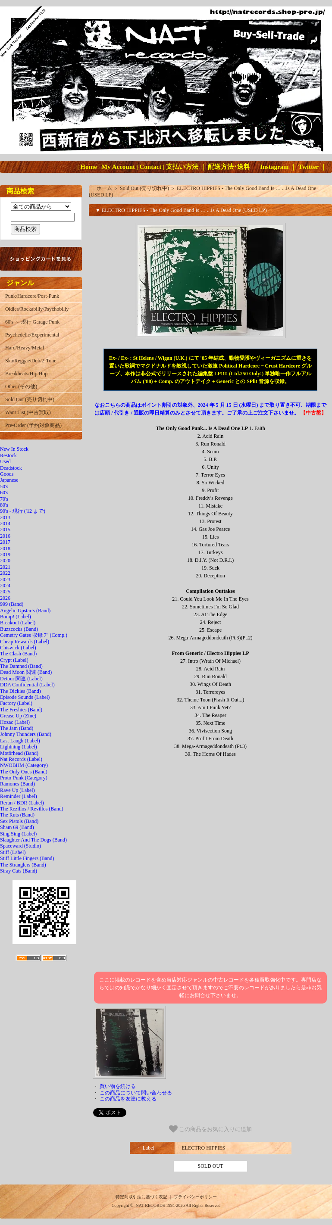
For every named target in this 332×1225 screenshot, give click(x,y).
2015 (5, 530)
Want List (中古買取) (28, 412)
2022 (5, 573)
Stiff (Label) (12, 852)
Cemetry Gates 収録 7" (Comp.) (33, 635)
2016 (5, 536)
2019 (5, 555)
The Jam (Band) (16, 728)
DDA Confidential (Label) (27, 685)
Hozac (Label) (15, 722)
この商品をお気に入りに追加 (210, 1129)
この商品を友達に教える (128, 1099)
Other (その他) (21, 386)
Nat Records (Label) (21, 759)
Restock (8, 455)
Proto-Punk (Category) (23, 778)
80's (4, 505)
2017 (5, 542)
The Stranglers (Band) (23, 865)
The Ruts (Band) (17, 815)
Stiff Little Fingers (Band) (27, 858)
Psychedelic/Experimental (32, 335)
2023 (5, 580)
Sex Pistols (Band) (19, 821)
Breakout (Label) (17, 623)
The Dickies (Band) (20, 691)
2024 (5, 586)
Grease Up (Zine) (18, 716)
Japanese (9, 480)
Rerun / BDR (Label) (22, 803)
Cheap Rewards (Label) (24, 642)
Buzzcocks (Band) (19, 629)
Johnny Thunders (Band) (25, 734)
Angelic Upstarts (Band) (25, 611)
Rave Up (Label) (17, 790)
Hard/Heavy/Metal (24, 348)
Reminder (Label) (18, 796)
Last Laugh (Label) (20, 741)
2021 (5, 567)
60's (4, 492)
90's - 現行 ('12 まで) (22, 511)
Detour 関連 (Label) (21, 679)
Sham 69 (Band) (17, 827)
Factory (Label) (16, 703)
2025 (5, 592)
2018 (5, 548)
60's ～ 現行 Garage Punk (32, 322)
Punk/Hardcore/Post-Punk (32, 296)
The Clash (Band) (18, 654)
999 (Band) (11, 604)
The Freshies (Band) (21, 710)
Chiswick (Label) (18, 648)
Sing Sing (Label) (18, 834)
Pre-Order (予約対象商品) (33, 425)
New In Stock (14, 449)
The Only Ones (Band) (23, 772)
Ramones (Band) (17, 784)
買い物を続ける (118, 1086)
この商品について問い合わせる (136, 1093)
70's (4, 499)
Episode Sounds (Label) (25, 697)
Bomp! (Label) (15, 617)
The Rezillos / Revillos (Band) (31, 809)
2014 (5, 524)
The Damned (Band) (21, 666)
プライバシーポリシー (195, 1196)
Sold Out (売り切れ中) (29, 399)
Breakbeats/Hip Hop (26, 374)
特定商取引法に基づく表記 (141, 1196)
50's (4, 486)
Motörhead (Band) (19, 753)
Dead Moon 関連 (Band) (26, 672)
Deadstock (11, 468)
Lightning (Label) (18, 747)
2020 (5, 561)
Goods (6, 474)
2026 (5, 598)
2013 (5, 517)
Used (5, 461)
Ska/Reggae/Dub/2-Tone (30, 361)
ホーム (104, 188)
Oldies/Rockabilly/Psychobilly (37, 309)
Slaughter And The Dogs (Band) (33, 840)
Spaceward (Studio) (20, 846)
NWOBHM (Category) (24, 765)
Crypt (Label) (14, 660)
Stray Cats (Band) (18, 871)
